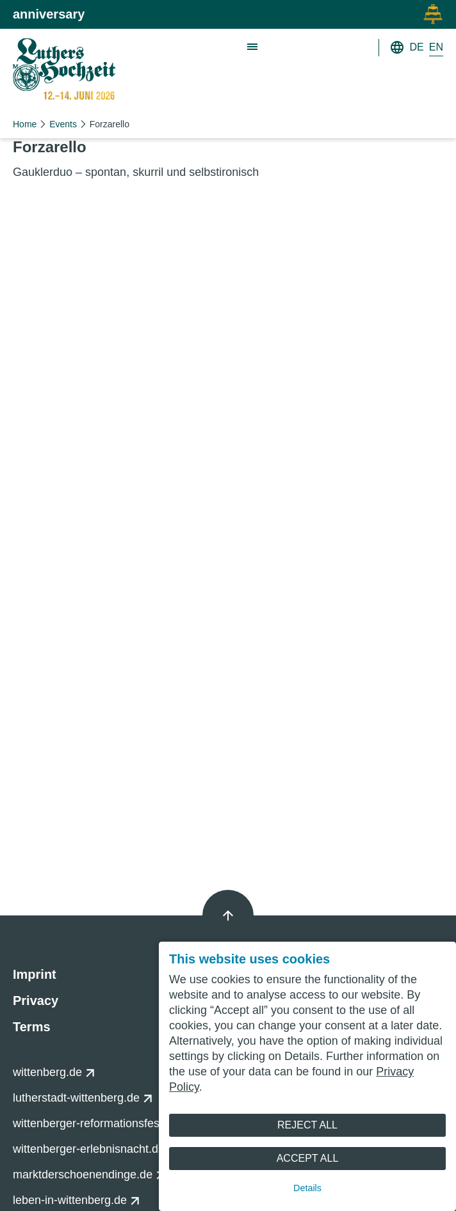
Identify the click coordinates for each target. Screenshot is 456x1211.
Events (63, 124)
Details (307, 1188)
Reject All (307, 1125)
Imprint (34, 974)
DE (417, 47)
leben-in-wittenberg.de (76, 1200)
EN (436, 47)
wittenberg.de (54, 1072)
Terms (32, 1027)
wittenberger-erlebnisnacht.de (95, 1149)
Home (25, 124)
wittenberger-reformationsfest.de (102, 1123)
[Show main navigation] (253, 47)
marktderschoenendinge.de (89, 1174)
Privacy (35, 1000)
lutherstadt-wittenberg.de (83, 1097)
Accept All (308, 1158)
